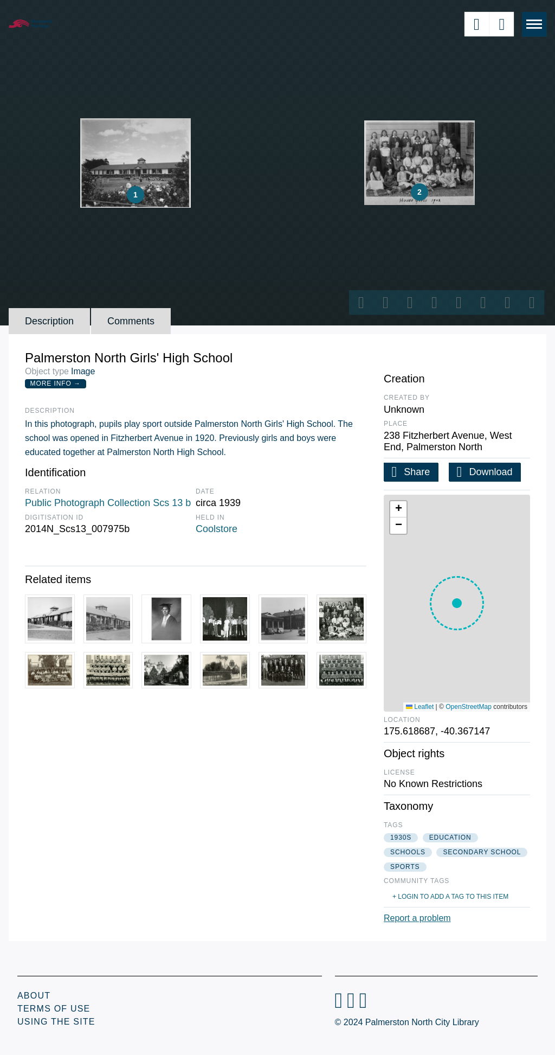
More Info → (55, 383)
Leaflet (420, 707)
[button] (457, 603)
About (33, 995)
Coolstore (216, 528)
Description (49, 321)
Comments (130, 321)
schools (407, 852)
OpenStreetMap (469, 707)
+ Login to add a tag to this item (450, 896)
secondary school (482, 852)
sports (405, 867)
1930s (400, 837)
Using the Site (56, 1021)
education (450, 837)
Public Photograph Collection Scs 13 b (108, 502)
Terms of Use (53, 1008)
